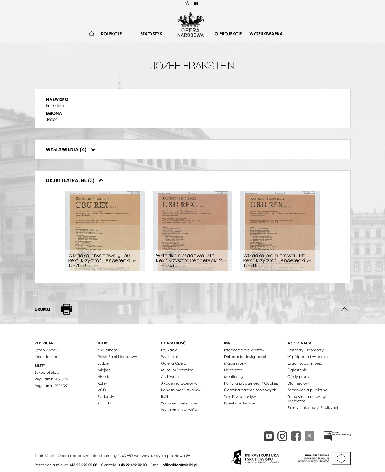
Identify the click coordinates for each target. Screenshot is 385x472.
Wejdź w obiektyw (240, 396)
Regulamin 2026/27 (51, 385)
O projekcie (228, 34)
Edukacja (169, 350)
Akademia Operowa (179, 383)
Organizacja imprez (304, 363)
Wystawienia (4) (71, 149)
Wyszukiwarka (266, 34)
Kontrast (187, 3)
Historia (104, 376)
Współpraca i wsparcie (307, 356)
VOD (102, 390)
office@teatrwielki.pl (180, 465)
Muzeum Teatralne (177, 370)
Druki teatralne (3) (75, 180)
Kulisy (102, 383)
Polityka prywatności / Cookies (251, 383)
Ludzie (103, 363)
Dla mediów (298, 383)
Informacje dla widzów (244, 350)
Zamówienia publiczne (307, 390)
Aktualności (108, 350)
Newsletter (233, 370)
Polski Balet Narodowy (117, 356)
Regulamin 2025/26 (51, 379)
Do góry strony (344, 309)
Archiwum (170, 376)
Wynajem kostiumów (179, 403)
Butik (165, 396)
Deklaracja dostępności (245, 356)
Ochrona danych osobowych (250, 390)
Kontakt (104, 403)
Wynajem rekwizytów (179, 409)
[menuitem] (92, 34)
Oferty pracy (298, 376)
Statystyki (152, 34)
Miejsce (104, 370)
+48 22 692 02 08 (83, 465)
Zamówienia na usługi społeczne (306, 398)
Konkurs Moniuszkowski (181, 390)
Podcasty (106, 396)
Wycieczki (169, 356)
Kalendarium (46, 356)
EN (196, 3)
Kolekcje (111, 34)
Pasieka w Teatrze (239, 403)
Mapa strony (235, 363)
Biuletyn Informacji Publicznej (312, 407)
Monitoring (233, 376)
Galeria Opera (173, 363)
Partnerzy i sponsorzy (305, 350)
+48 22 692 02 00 (133, 465)
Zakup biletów (47, 372)
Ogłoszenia (297, 370)
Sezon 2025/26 (47, 350)
